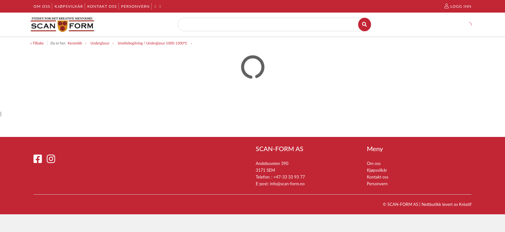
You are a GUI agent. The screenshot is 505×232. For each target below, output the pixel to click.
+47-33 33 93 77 (289, 176)
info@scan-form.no (287, 183)
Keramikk (75, 43)
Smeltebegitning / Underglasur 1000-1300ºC (152, 43)
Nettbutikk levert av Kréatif (447, 204)
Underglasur (100, 43)
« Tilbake (37, 43)
